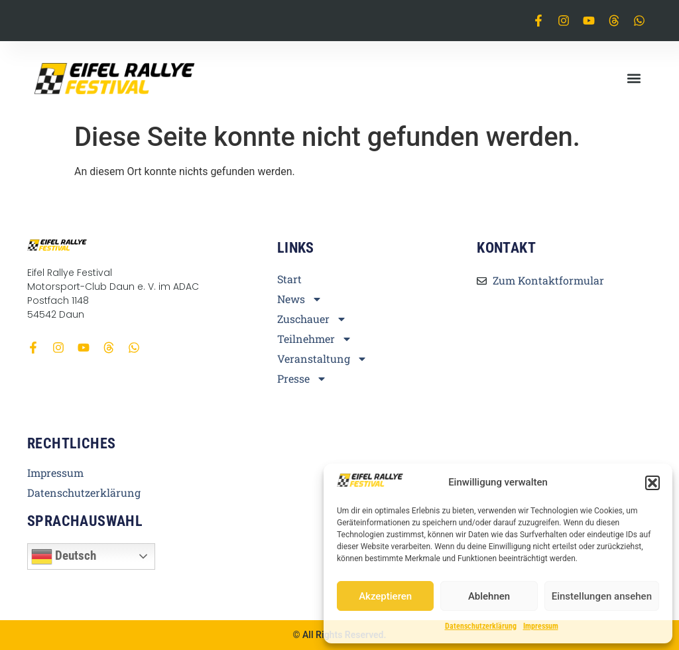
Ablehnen (489, 596)
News (299, 299)
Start (289, 279)
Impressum (540, 626)
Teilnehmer (314, 339)
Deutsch (63, 556)
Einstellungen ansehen (602, 596)
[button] (652, 482)
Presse (302, 378)
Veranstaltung (322, 358)
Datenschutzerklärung (481, 626)
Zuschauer (312, 319)
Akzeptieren (385, 596)
